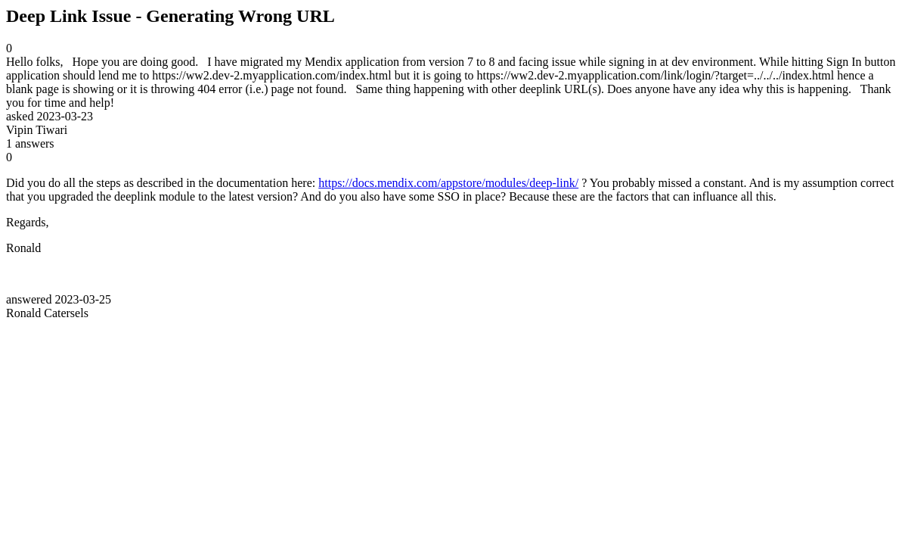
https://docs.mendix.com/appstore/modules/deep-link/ (448, 182)
